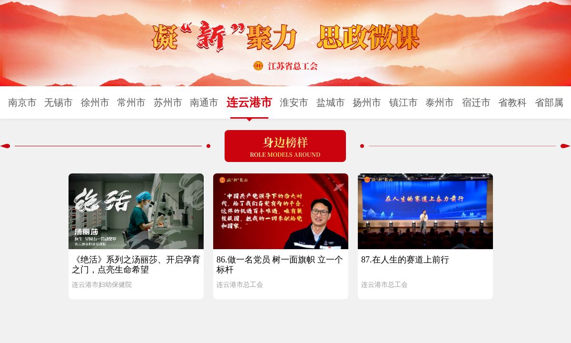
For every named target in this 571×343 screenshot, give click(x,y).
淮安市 (294, 102)
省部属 (549, 102)
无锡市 (58, 102)
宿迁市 (476, 102)
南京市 (22, 102)
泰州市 (439, 102)
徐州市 (95, 102)
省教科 (512, 102)
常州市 (131, 102)
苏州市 (168, 102)
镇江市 (403, 102)
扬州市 (367, 102)
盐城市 (330, 102)
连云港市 (249, 102)
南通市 (204, 102)
